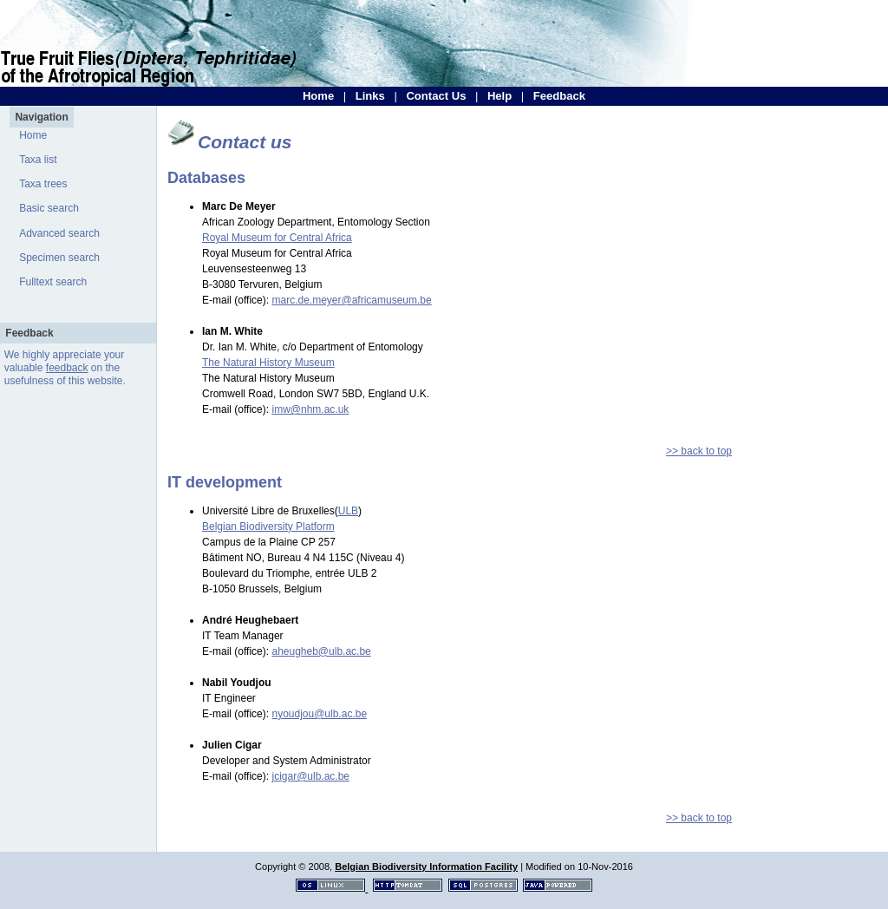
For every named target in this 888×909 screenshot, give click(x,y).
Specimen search (59, 258)
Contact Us (436, 95)
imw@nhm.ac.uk (310, 409)
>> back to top (699, 451)
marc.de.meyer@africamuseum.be (351, 300)
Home (318, 95)
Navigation (41, 117)
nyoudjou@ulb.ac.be (319, 714)
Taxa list (37, 160)
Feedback (559, 95)
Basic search (49, 208)
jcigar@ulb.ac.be (310, 776)
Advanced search (59, 233)
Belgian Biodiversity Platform (268, 526)
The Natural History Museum (268, 362)
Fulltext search (53, 282)
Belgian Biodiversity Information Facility (426, 866)
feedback (67, 368)
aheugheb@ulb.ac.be (320, 651)
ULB (348, 511)
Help (499, 95)
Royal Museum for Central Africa (277, 238)
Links (370, 95)
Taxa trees (43, 184)
